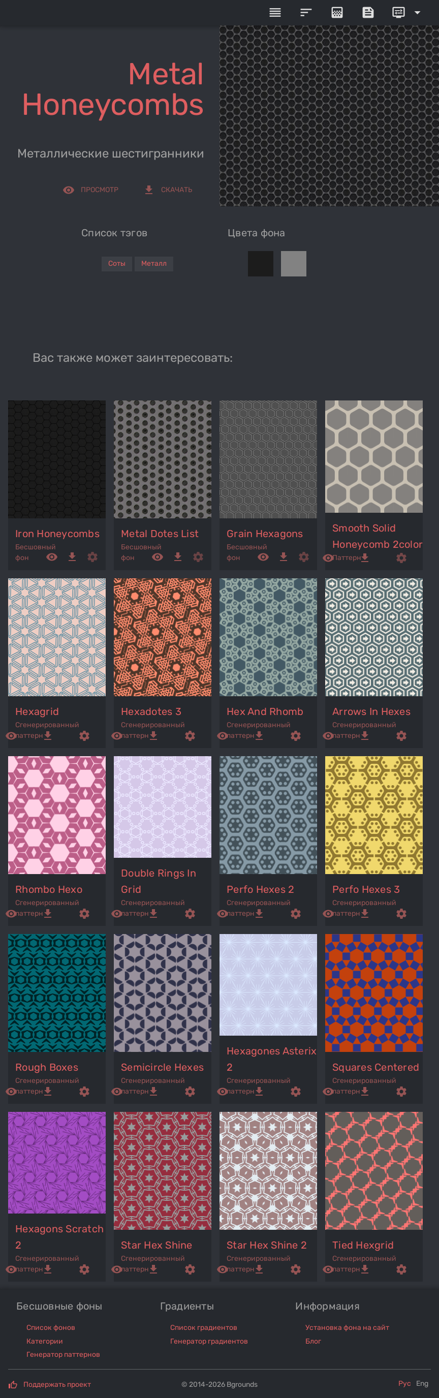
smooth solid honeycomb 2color (377, 536)
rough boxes (46, 1067)
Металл (154, 263)
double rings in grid (158, 881)
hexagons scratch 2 (59, 1237)
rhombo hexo (48, 889)
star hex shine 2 (267, 1245)
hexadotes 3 (151, 711)
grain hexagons (265, 533)
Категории (44, 1341)
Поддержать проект (57, 1384)
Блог (313, 1341)
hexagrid (37, 711)
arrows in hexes (371, 711)
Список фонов (50, 1327)
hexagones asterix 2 (272, 1059)
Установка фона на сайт (347, 1327)
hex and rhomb (265, 711)
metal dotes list (160, 533)
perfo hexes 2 (260, 889)
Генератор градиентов (209, 1341)
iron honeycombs (57, 533)
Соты (117, 263)
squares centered (375, 1067)
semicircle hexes (162, 1067)
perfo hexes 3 (366, 889)
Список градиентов (203, 1327)
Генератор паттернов (63, 1354)
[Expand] (408, 12)
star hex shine (157, 1245)
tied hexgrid (363, 1245)
